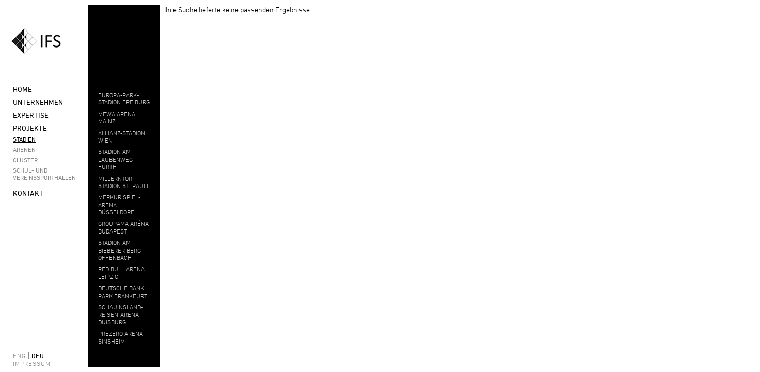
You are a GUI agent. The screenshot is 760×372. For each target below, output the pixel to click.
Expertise (31, 115)
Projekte (30, 127)
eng (19, 355)
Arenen (24, 149)
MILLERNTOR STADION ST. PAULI (123, 182)
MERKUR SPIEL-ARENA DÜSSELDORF (119, 204)
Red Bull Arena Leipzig (121, 272)
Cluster (25, 159)
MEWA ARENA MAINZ (116, 117)
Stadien (24, 139)
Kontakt (28, 193)
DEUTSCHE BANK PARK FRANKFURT (122, 291)
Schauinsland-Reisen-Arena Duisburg (120, 314)
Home (22, 89)
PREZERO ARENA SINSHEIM (120, 337)
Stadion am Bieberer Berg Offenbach (119, 250)
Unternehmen (38, 102)
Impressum (26, 363)
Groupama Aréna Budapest (123, 227)
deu (37, 355)
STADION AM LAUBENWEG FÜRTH (115, 159)
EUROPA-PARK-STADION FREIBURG (124, 98)
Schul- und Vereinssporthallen (41, 173)
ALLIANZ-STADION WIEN (121, 136)
